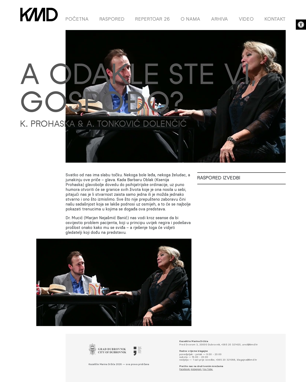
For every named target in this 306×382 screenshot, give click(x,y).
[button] (301, 24)
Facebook (184, 369)
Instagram (196, 369)
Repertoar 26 (152, 19)
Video (246, 19)
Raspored (112, 19)
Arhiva (219, 19)
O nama (190, 19)
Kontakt (275, 19)
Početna (77, 19)
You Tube (207, 369)
